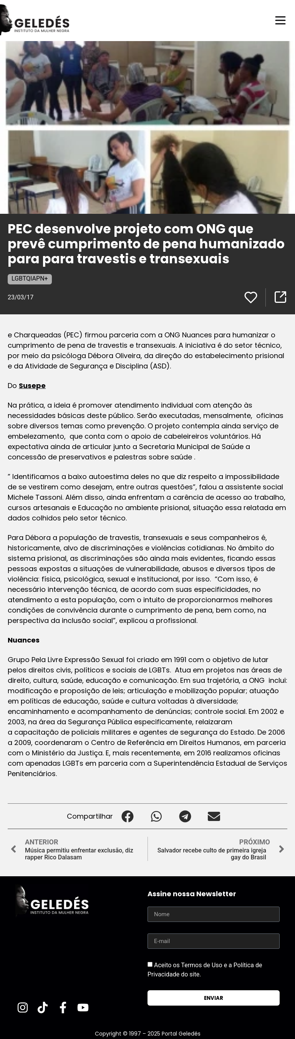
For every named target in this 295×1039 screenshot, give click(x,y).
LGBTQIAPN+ (30, 278)
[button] (127, 816)
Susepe (32, 385)
